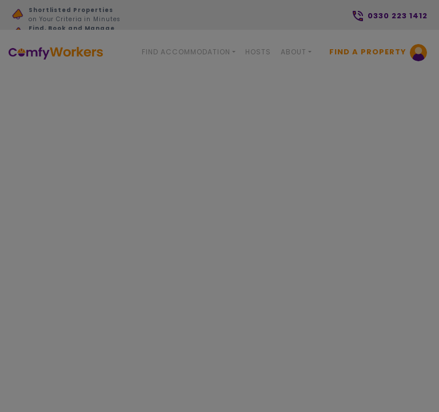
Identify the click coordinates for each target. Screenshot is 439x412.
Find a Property (367, 51)
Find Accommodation (186, 52)
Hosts (258, 52)
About (293, 52)
